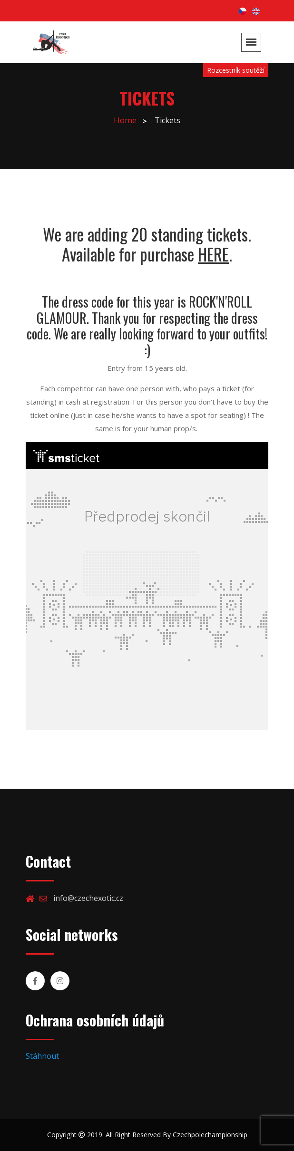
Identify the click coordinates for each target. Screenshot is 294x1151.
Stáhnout (42, 1056)
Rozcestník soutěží (236, 70)
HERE (213, 254)
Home (125, 120)
